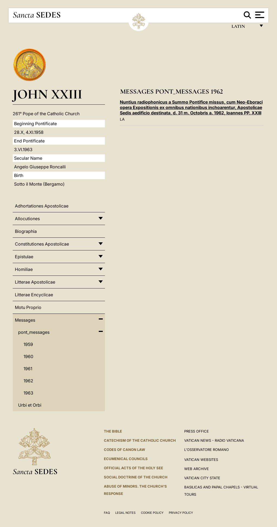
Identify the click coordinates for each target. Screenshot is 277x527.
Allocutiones (27, 218)
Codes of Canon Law (124, 449)
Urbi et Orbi (29, 405)
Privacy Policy (181, 513)
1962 (28, 380)
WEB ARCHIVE (196, 469)
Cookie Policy (152, 513)
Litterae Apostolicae (35, 282)
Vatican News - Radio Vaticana (214, 440)
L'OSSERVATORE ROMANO (206, 449)
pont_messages (34, 332)
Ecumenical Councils (126, 459)
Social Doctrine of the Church (135, 477)
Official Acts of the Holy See (133, 468)
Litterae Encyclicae (34, 294)
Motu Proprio (28, 307)
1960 (28, 356)
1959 (28, 344)
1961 (28, 368)
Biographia (26, 231)
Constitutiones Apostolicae (42, 244)
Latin (243, 27)
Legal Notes (125, 513)
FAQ (107, 513)
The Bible (113, 431)
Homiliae (24, 269)
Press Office (196, 431)
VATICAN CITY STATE (202, 478)
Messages (25, 320)
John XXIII (47, 94)
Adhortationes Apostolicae (41, 206)
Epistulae (24, 256)
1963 (28, 393)
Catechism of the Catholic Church (140, 440)
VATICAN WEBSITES (201, 459)
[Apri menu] (259, 14)
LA (122, 119)
